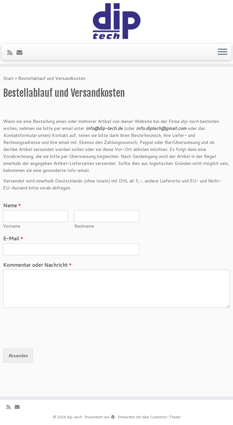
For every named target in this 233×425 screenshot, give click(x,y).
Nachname (84, 226)
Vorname (11, 226)
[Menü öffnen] (222, 52)
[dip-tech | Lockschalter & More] (116, 21)
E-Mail (13, 238)
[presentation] (51, 338)
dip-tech (74, 417)
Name (12, 205)
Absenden (18, 355)
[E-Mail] (21, 52)
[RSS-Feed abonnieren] (12, 52)
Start (8, 78)
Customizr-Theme (165, 417)
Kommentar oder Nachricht (37, 265)
